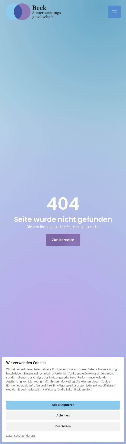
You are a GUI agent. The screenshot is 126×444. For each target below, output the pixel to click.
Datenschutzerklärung (21, 436)
